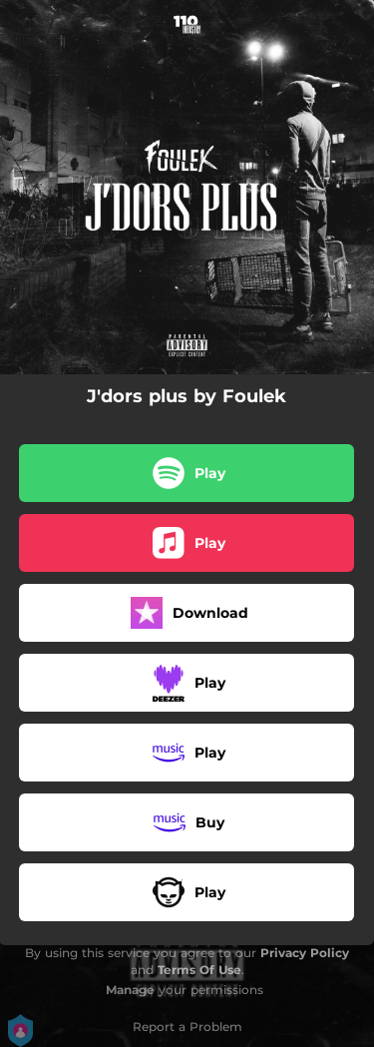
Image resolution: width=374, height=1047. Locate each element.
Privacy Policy (304, 952)
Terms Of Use (199, 969)
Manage (130, 989)
